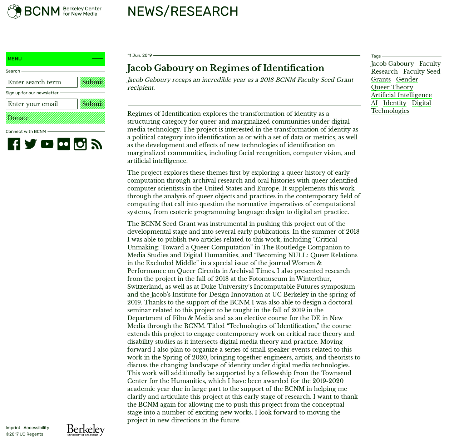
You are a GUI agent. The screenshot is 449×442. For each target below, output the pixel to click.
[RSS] (97, 144)
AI (374, 102)
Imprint (13, 427)
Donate (18, 117)
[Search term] (42, 82)
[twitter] (30, 144)
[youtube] (47, 144)
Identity (394, 102)
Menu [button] (55, 58)
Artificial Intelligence (401, 95)
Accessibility (36, 427)
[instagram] (80, 144)
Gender (407, 79)
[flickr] (63, 144)
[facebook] (14, 144)
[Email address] (42, 104)
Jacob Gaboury (392, 63)
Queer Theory (392, 87)
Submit (92, 82)
